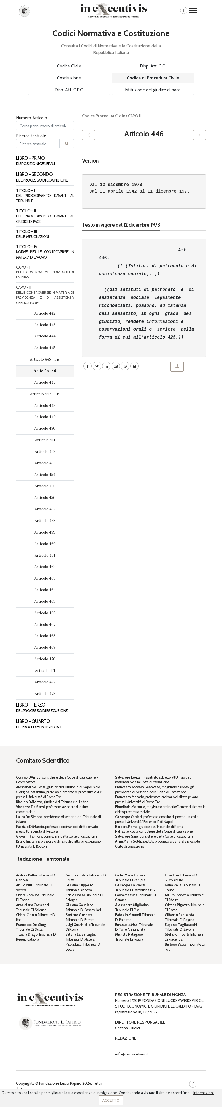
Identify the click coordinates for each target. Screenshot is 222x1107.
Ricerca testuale (31, 135)
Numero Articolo (31, 117)
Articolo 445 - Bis (45, 359)
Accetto (111, 1100)
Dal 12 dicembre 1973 (115, 184)
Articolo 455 (45, 486)
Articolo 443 (44, 325)
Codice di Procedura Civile (153, 77)
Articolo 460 (45, 544)
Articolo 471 (45, 670)
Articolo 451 (45, 440)
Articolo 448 (44, 405)
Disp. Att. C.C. (153, 66)
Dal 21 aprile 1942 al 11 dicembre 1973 (139, 191)
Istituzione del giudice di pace (153, 89)
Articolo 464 (45, 590)
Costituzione (69, 77)
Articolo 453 (45, 463)
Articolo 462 (44, 566)
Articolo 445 (44, 347)
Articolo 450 (44, 428)
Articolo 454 (44, 474)
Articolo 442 (44, 313)
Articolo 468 (44, 636)
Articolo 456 (44, 497)
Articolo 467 (44, 624)
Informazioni (203, 1092)
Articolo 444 (45, 336)
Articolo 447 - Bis (45, 394)
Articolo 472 (45, 682)
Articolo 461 (45, 555)
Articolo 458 (45, 520)
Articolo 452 (45, 451)
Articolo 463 (44, 578)
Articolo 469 (45, 647)
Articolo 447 (44, 382)
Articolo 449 (45, 417)
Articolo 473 (45, 693)
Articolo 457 (45, 509)
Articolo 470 (44, 659)
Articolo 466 (45, 613)
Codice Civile (69, 66)
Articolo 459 (44, 532)
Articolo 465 (44, 601)
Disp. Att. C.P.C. (69, 89)
